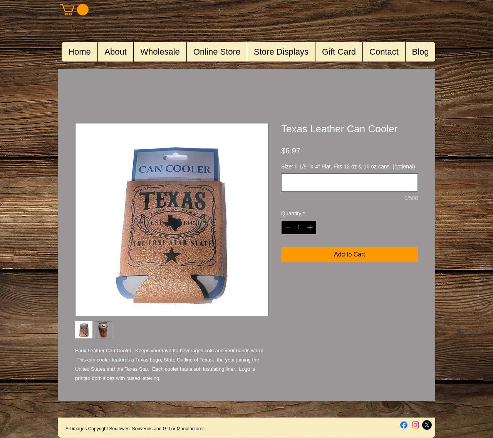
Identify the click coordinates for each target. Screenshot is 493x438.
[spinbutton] (299, 227)
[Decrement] (287, 227)
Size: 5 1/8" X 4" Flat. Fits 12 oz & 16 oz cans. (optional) (348, 166)
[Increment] (310, 227)
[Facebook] (404, 425)
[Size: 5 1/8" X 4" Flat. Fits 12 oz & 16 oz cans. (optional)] (350, 182)
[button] (74, 9)
